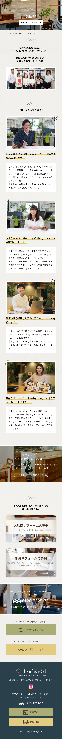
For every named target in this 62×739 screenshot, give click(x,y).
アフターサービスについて (31, 475)
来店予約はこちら (34, 629)
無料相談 (34, 722)
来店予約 (34, 712)
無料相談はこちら (34, 649)
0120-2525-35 (35, 601)
